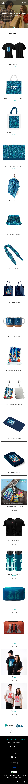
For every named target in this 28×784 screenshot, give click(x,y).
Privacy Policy (16, 775)
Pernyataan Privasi (16, 777)
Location (14, 749)
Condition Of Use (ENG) (7, 775)
